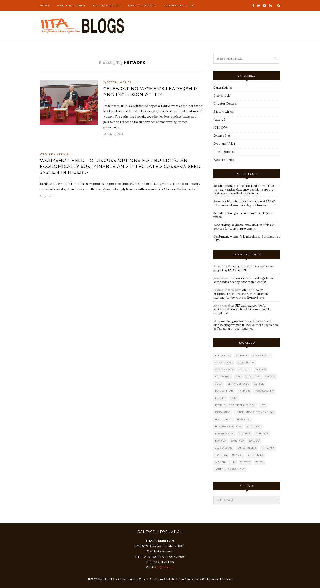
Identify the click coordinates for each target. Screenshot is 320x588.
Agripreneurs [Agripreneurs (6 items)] (224, 369)
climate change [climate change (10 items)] (238, 384)
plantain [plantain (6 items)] (244, 433)
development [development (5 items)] (224, 391)
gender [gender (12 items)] (220, 398)
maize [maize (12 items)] (228, 419)
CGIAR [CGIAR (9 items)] (218, 384)
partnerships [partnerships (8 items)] (224, 433)
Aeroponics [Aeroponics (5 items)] (223, 355)
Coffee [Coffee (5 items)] (259, 384)
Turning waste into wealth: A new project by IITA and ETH (243, 268)
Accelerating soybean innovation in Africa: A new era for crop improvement (243, 227)
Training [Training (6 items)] (221, 455)
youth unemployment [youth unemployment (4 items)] (230, 469)
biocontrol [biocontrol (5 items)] (223, 376)
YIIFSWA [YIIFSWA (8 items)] (245, 462)
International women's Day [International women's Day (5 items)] (255, 412)
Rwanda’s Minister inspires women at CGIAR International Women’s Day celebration (244, 203)
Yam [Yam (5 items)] (232, 462)
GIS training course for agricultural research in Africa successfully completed (242, 309)
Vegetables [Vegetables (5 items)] (255, 455)
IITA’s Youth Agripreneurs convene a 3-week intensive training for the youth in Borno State (241, 293)
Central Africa (142, 5)
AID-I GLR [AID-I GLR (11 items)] (244, 369)
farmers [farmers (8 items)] (244, 391)
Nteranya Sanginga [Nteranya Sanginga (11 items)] (228, 426)
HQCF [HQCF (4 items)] (233, 398)
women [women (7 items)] (220, 462)
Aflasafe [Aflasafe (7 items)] (242, 355)
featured (219, 120)
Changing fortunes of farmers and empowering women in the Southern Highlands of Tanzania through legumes (245, 325)
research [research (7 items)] (262, 433)
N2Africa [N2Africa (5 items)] (243, 419)
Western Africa (71, 5)
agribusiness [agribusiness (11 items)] (224, 362)
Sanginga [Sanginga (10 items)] (237, 440)
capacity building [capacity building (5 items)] (248, 376)
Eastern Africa (107, 5)
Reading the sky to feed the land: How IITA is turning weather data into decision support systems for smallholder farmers (244, 189)
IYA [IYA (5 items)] (217, 419)
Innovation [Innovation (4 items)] (223, 412)
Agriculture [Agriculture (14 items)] (246, 362)
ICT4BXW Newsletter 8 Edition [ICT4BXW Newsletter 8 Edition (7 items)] (235, 405)
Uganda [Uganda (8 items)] (237, 455)
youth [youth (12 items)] (260, 462)
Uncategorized (223, 152)
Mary (216, 321)
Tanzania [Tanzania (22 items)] (268, 448)
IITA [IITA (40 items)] (263, 405)
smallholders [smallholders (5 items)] (247, 448)
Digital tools (221, 96)
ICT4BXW (220, 128)
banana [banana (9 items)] (260, 369)
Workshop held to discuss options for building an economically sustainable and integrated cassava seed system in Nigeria (120, 166)
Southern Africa (179, 5)
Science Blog (222, 136)
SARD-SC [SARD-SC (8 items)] (254, 440)
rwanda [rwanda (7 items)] (220, 440)
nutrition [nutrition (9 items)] (253, 426)
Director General (225, 104)
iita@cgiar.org (164, 567)
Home (44, 5)
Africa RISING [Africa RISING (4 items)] (262, 355)
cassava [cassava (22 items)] (270, 376)
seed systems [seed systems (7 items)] (223, 448)
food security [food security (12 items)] (264, 391)
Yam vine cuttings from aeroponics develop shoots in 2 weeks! (243, 280)
